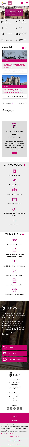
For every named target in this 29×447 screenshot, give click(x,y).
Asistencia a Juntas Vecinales (14, 273)
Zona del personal (14, 201)
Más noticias (6, 103)
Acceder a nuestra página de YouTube (8, 408)
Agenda (22, 103)
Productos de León (14, 399)
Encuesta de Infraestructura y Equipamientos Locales (14, 253)
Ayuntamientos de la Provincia (14, 292)
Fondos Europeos (14, 222)
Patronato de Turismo (14, 397)
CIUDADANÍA (13, 164)
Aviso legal (14, 420)
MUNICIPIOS (13, 234)
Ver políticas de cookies (7, 433)
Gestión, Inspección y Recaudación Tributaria (14, 211)
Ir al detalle (14, 54)
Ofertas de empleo (14, 173)
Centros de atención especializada (14, 192)
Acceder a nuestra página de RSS (11, 408)
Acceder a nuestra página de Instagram (21, 408)
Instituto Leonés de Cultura (14, 395)
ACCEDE (14, 139)
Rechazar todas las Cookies (14, 440)
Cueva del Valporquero (14, 359)
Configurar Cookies (14, 436)
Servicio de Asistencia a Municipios (14, 263)
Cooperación (14, 242)
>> (25, 48)
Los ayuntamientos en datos (14, 282)
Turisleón (14, 347)
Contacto (14, 416)
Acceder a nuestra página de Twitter (14, 408)
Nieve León (14, 353)
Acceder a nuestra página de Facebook (18, 408)
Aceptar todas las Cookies (14, 445)
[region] (14, 435)
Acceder (7, 22)
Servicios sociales (14, 182)
